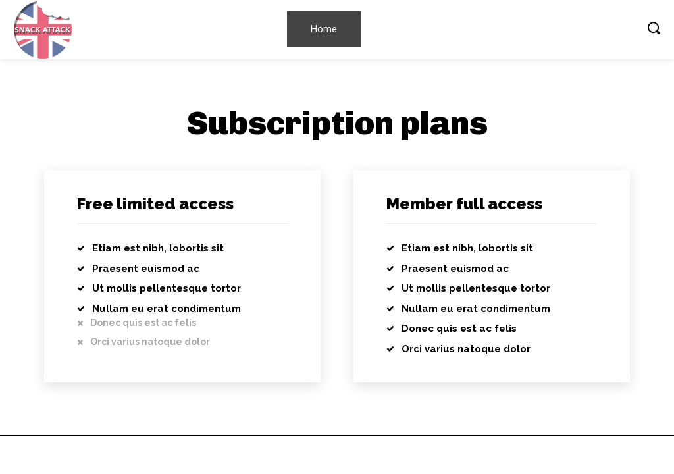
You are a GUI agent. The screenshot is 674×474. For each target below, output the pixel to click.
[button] (653, 27)
